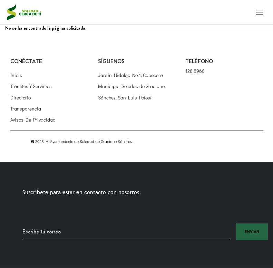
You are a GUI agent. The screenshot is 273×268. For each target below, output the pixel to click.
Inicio (16, 75)
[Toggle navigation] (259, 12)
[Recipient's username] (126, 231)
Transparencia (25, 108)
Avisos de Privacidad (33, 119)
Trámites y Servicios (31, 86)
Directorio (20, 97)
